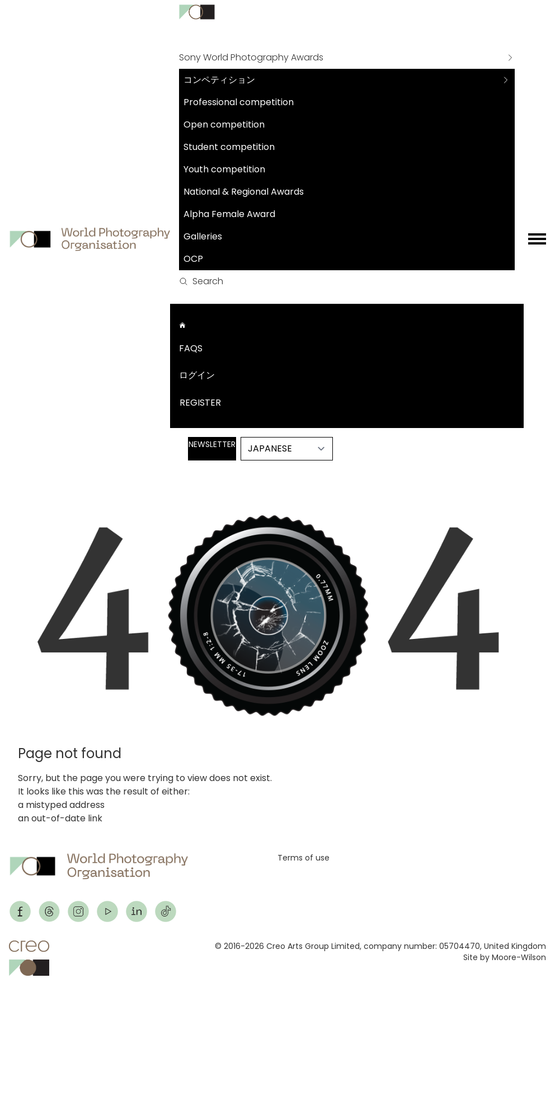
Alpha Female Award (229, 214)
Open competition (224, 124)
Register (200, 402)
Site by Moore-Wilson (504, 957)
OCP (193, 258)
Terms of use (304, 857)
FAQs (191, 348)
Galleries (203, 236)
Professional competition (239, 102)
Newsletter (212, 444)
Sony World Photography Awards (251, 57)
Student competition (229, 146)
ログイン (197, 375)
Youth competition (224, 169)
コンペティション (219, 79)
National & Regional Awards (244, 191)
